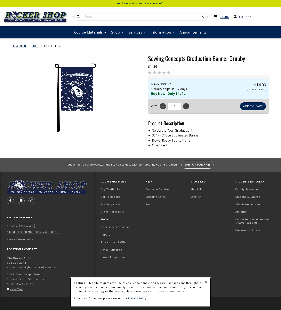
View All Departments (115, 257)
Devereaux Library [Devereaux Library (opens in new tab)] (247, 230)
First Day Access (111, 204)
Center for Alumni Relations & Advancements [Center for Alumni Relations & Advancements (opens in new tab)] (253, 221)
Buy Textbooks (110, 189)
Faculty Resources (247, 189)
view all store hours (20, 239)
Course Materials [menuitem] (88, 32)
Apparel (106, 234)
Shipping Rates (156, 196)
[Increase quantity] (186, 106)
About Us (196, 189)
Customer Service (157, 189)
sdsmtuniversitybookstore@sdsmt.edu (33, 267)
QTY (154, 106)
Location (196, 196)
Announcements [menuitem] (193, 32)
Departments (19, 46)
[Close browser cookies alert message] (206, 281)
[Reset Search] (203, 16)
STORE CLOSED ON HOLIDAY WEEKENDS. (33, 232)
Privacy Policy (137, 298)
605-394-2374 (16, 262)
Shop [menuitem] (115, 32)
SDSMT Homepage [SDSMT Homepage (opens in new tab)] (247, 204)
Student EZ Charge (247, 196)
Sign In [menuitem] (243, 16)
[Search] (78, 16)
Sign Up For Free (198, 164)
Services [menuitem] (135, 32)
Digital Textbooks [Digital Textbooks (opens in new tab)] (112, 211)
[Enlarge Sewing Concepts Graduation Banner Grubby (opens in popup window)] (75, 98)
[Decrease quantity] (163, 106)
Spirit (35, 46)
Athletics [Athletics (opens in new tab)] (241, 211)
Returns (151, 204)
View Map (16, 289)
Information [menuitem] (161, 32)
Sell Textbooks (110, 196)
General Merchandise (115, 227)
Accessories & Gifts (114, 242)
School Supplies (111, 250)
